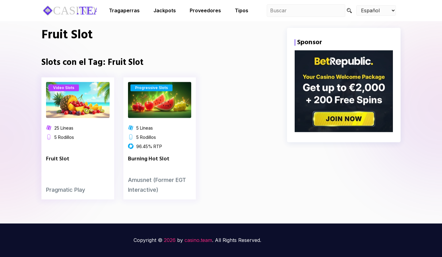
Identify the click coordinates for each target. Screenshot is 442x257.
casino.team (198, 240)
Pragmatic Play (65, 195)
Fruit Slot (57, 164)
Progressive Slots (151, 94)
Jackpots (164, 10)
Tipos (241, 10)
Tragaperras (124, 10)
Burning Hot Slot (148, 164)
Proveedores (205, 10)
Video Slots (63, 94)
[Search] (349, 10)
